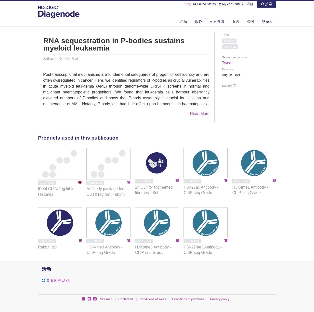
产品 (183, 21)
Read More (199, 114)
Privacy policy (219, 299)
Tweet (227, 63)
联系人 (267, 21)
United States (204, 4)
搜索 (266, 4)
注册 (250, 4)
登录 (239, 4)
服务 (198, 21)
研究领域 (217, 21)
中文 (187, 4)
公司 (250, 21)
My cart (225, 4)
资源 (235, 21)
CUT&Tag (230, 46)
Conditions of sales (152, 299)
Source (229, 86)
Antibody (229, 40)
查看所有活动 (58, 280)
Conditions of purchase (188, 299)
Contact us (125, 299)
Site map (106, 299)
